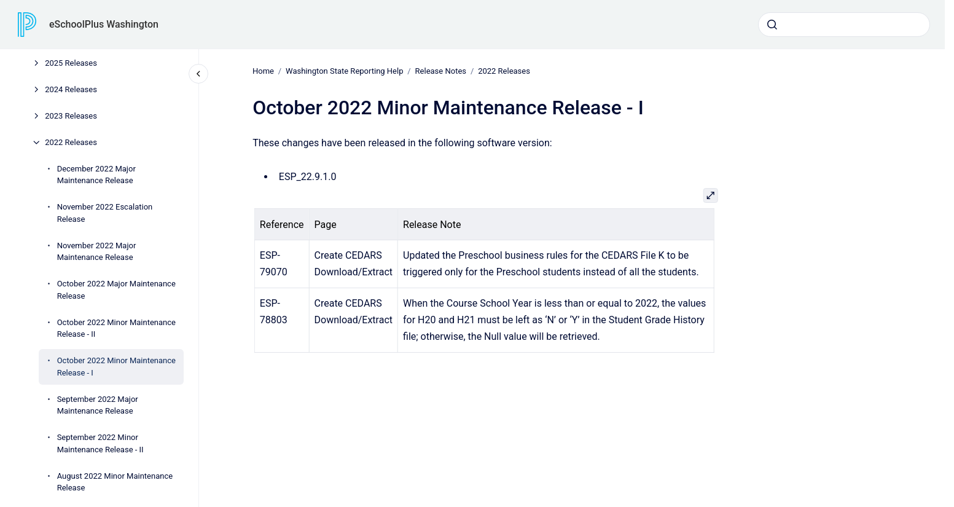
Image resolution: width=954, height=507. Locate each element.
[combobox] (844, 24)
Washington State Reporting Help (344, 71)
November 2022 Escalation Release (105, 213)
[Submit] (772, 24)
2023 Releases (71, 115)
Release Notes (440, 71)
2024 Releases (71, 89)
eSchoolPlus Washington (103, 24)
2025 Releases (71, 63)
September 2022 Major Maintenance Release (97, 405)
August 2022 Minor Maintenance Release (115, 482)
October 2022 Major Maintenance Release (116, 290)
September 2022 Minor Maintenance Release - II (100, 443)
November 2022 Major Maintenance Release (96, 251)
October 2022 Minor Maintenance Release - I (116, 366)
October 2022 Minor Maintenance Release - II (116, 328)
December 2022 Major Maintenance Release (96, 175)
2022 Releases (71, 142)
